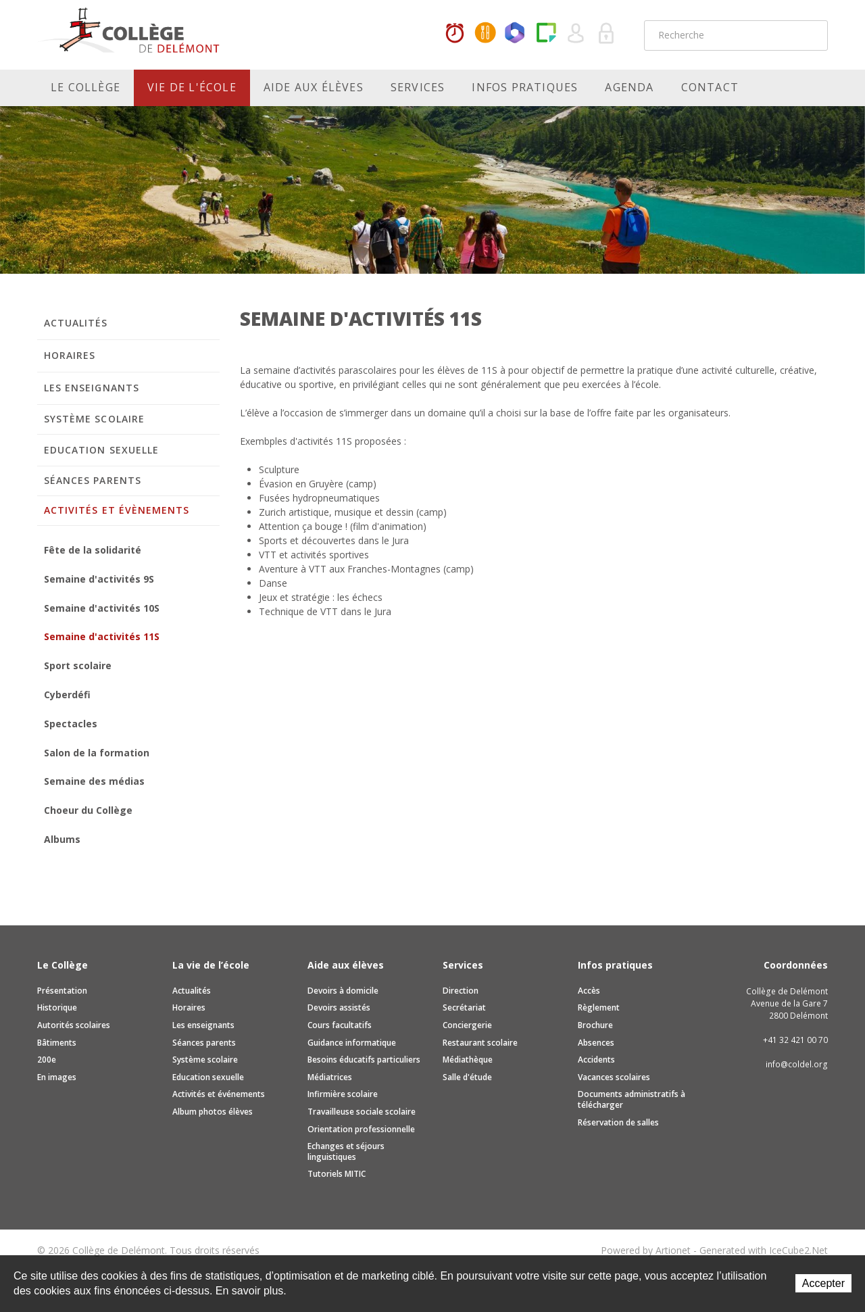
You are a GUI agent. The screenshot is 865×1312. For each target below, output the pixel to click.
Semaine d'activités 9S (99, 579)
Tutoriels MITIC (336, 1174)
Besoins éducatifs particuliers (363, 1059)
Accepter (823, 1283)
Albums (62, 839)
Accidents (596, 1059)
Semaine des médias (94, 781)
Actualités (76, 322)
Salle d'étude (467, 1077)
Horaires (454, 33)
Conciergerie (467, 1025)
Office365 (515, 33)
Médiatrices (329, 1077)
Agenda (629, 87)
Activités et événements (218, 1094)
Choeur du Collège (88, 810)
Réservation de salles (618, 1122)
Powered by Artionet (646, 1250)
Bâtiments (56, 1042)
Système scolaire (94, 418)
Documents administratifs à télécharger (631, 1099)
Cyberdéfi (67, 694)
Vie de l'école (192, 87)
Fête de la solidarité (92, 549)
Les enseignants (91, 387)
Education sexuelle (101, 449)
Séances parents (92, 480)
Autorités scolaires (73, 1025)
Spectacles (70, 723)
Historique (57, 1007)
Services (418, 87)
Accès (589, 990)
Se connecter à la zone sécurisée (606, 33)
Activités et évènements (116, 510)
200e (46, 1059)
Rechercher (809, 35)
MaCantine (485, 33)
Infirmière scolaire (342, 1094)
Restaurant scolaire (480, 1042)
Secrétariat (464, 1007)
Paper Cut (546, 33)
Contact (710, 87)
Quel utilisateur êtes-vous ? (576, 33)
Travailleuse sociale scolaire (361, 1111)
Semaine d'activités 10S (101, 608)
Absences (596, 1042)
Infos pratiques (525, 87)
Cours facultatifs (339, 1025)
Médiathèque (468, 1059)
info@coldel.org (797, 1064)
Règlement (599, 1007)
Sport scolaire (78, 665)
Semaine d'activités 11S (101, 636)
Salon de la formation (96, 752)
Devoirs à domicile (342, 990)
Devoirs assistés (338, 1007)
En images (56, 1077)
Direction (460, 990)
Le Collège (85, 87)
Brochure (595, 1025)
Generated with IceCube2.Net (763, 1250)
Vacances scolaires (614, 1077)
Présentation (62, 990)
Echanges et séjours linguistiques (346, 1151)
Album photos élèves (212, 1111)
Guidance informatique (351, 1042)
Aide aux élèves (314, 87)
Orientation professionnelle (361, 1129)
